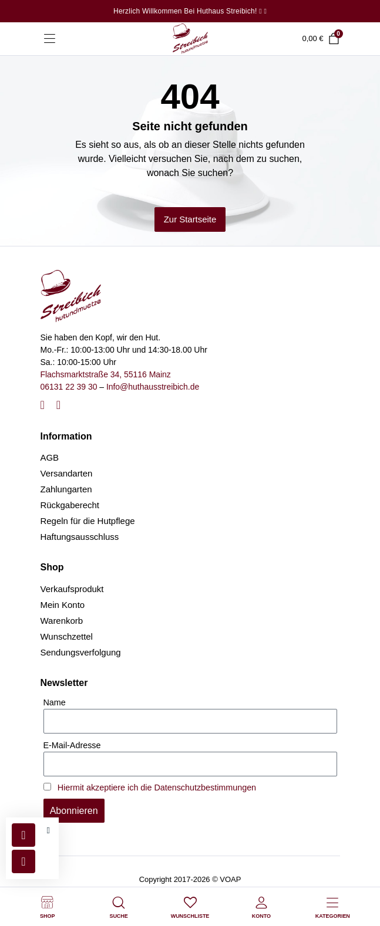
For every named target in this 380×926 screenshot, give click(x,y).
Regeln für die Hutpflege (88, 521)
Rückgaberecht (70, 505)
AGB (50, 457)
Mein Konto (63, 605)
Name (54, 702)
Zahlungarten (66, 489)
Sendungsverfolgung (81, 652)
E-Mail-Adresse (72, 745)
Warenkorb (62, 621)
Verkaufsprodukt (72, 589)
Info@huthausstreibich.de (152, 386)
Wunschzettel (67, 636)
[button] (48, 830)
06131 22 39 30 (69, 386)
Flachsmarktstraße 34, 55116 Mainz (106, 374)
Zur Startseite (190, 219)
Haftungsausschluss (80, 537)
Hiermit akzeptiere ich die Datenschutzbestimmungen (157, 787)
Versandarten (67, 473)
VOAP (230, 879)
